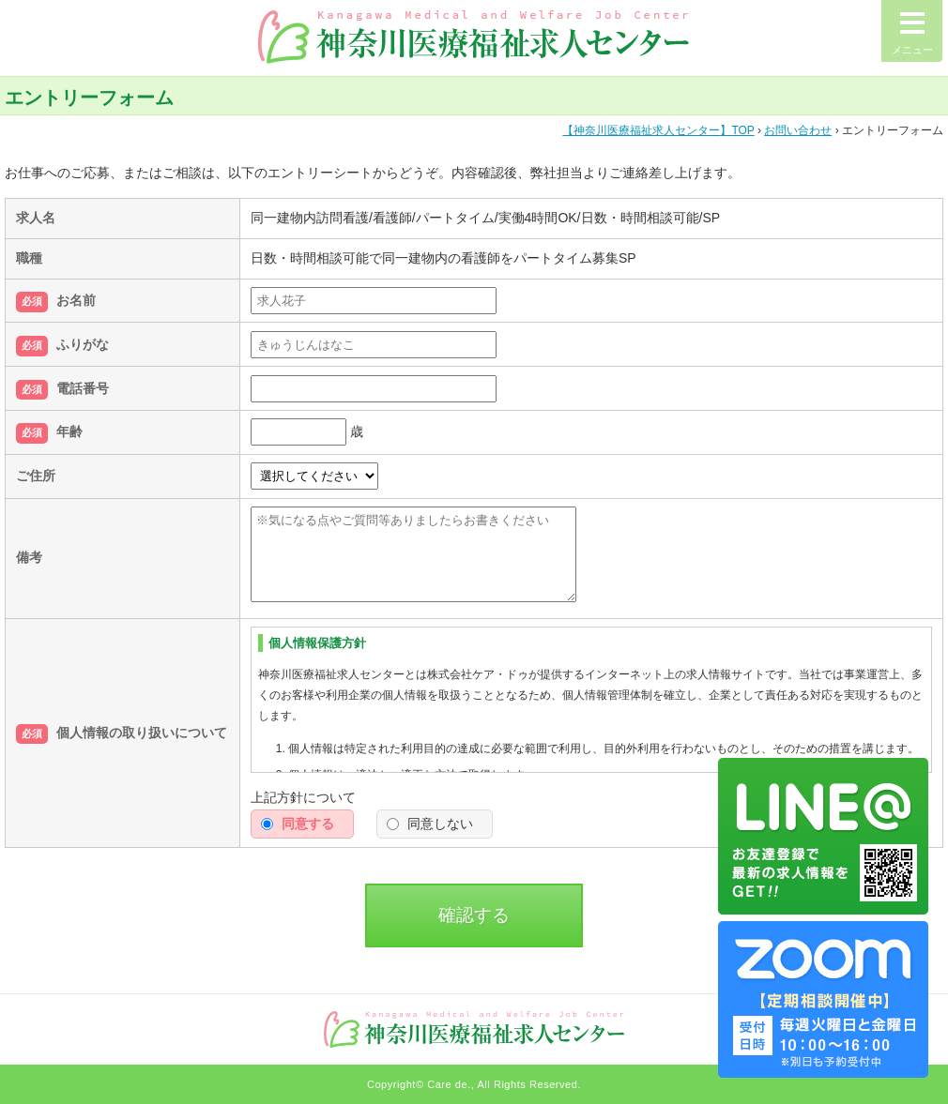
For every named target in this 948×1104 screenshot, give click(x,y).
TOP (658, 130)
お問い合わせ (798, 130)
